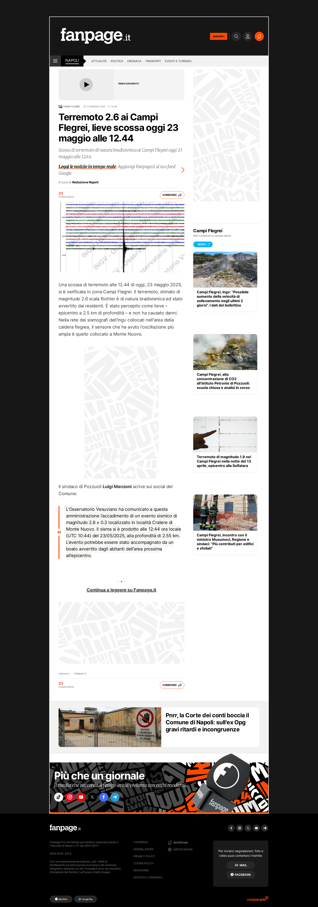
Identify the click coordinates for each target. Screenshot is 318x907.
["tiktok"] (59, 798)
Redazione (141, 870)
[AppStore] (61, 899)
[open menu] (55, 61)
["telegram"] (121, 798)
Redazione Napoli (85, 182)
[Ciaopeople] (257, 900)
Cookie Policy (144, 863)
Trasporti (153, 61)
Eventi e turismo (178, 61)
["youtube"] (84, 798)
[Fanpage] (65, 828)
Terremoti (80, 674)
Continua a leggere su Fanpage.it (121, 590)
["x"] (96, 798)
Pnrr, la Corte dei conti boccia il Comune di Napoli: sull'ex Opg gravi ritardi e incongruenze (207, 722)
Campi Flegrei (71, 106)
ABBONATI (218, 36)
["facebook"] (109, 798)
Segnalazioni (143, 849)
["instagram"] (71, 798)
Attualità (99, 61)
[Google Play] (85, 899)
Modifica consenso (148, 877)
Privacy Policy (144, 856)
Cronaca (134, 61)
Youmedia (141, 842)
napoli (72, 60)
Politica (117, 61)
